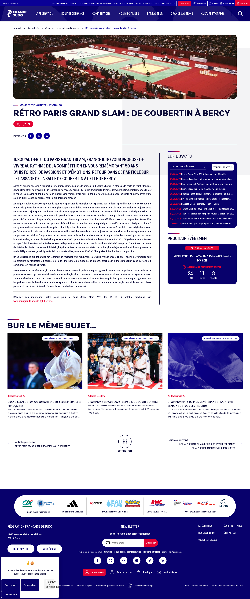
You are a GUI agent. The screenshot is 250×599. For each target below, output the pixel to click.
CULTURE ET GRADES (207, 539)
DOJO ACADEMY (71, 3)
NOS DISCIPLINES (206, 532)
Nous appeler (21, 548)
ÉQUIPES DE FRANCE (233, 525)
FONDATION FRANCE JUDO (145, 3)
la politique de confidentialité (122, 551)
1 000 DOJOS (83, 3)
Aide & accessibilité (64, 585)
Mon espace (242, 3)
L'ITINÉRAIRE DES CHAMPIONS (100, 3)
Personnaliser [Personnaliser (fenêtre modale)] (30, 585)
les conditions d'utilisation (150, 551)
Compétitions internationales (62, 28)
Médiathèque (200, 3)
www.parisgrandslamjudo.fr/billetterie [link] (33, 300)
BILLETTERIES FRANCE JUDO (165, 3)
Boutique (213, 3)
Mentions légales (84, 585)
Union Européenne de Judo (196, 585)
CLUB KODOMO (117, 3)
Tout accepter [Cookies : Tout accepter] (11, 594)
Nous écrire (49, 548)
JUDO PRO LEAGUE (58, 3)
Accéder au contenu (10, 3)
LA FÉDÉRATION (205, 525)
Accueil (17, 28)
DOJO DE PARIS (129, 3)
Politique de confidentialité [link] (50, 584)
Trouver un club (227, 3)
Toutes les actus (222, 167)
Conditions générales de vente (110, 585)
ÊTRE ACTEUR (230, 532)
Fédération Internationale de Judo (227, 585)
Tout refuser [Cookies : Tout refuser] (11, 585)
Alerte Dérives (184, 3)
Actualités (33, 28)
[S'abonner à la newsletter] (151, 543)
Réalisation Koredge (140, 586)
